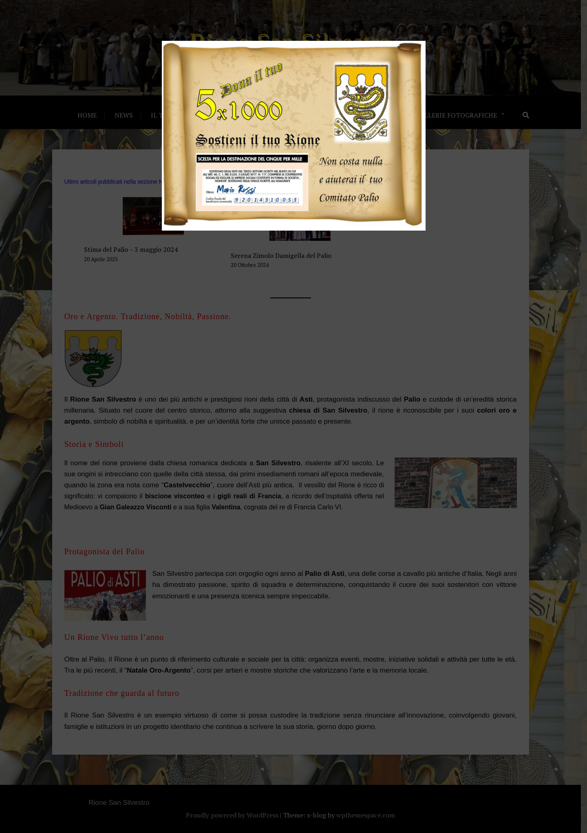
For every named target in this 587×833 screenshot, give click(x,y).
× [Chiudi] (463, 47)
